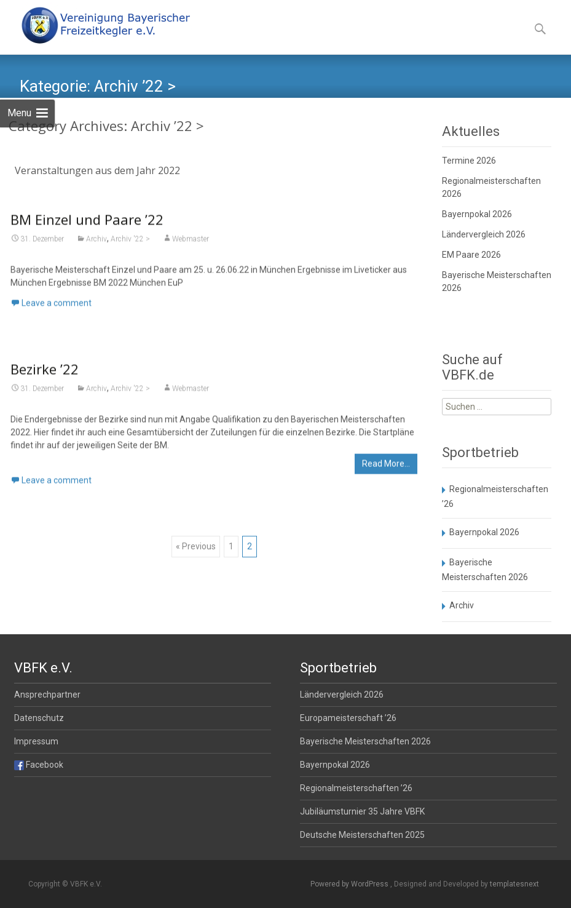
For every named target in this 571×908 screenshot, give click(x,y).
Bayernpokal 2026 (477, 214)
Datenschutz (39, 718)
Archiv (96, 242)
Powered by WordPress (350, 884)
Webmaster (190, 242)
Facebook (38, 765)
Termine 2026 (469, 160)
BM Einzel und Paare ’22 (86, 222)
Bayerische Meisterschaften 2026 (365, 741)
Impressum (36, 741)
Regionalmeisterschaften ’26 (356, 788)
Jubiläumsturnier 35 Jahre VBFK (362, 811)
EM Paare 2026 (471, 255)
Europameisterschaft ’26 (348, 718)
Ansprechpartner (47, 694)
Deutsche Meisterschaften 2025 (362, 835)
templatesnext (514, 884)
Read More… (386, 467)
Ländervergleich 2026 (484, 234)
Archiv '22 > (130, 242)
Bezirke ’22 (44, 373)
